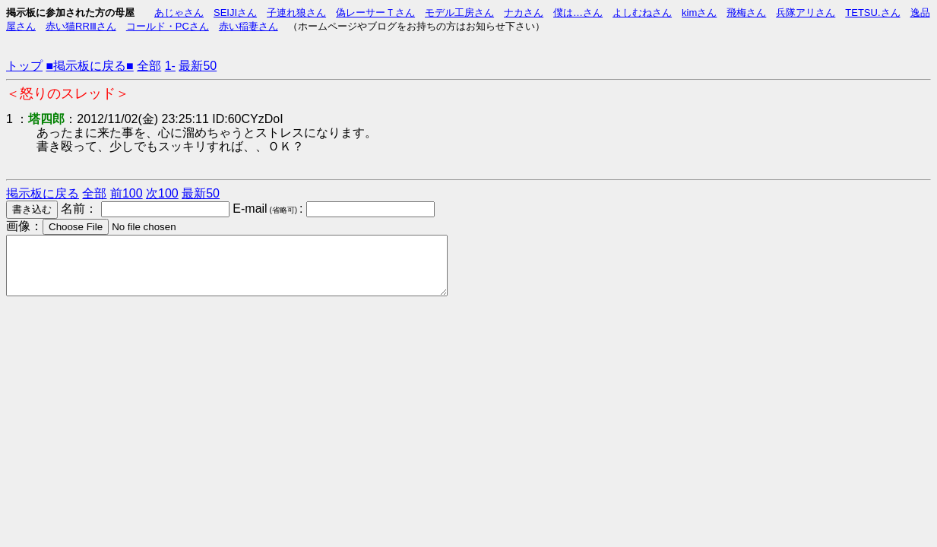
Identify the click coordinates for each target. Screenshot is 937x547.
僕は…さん (578, 12)
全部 (149, 65)
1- (170, 65)
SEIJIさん (235, 12)
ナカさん (523, 12)
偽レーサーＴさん (375, 12)
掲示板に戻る (42, 193)
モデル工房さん (459, 12)
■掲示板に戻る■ (89, 65)
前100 (126, 193)
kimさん (699, 12)
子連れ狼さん (296, 12)
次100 (162, 193)
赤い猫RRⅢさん (81, 26)
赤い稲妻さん (248, 26)
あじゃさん (179, 12)
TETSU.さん (872, 12)
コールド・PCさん (167, 26)
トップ (24, 65)
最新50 (198, 65)
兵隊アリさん (805, 12)
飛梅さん (746, 12)
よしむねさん (642, 12)
